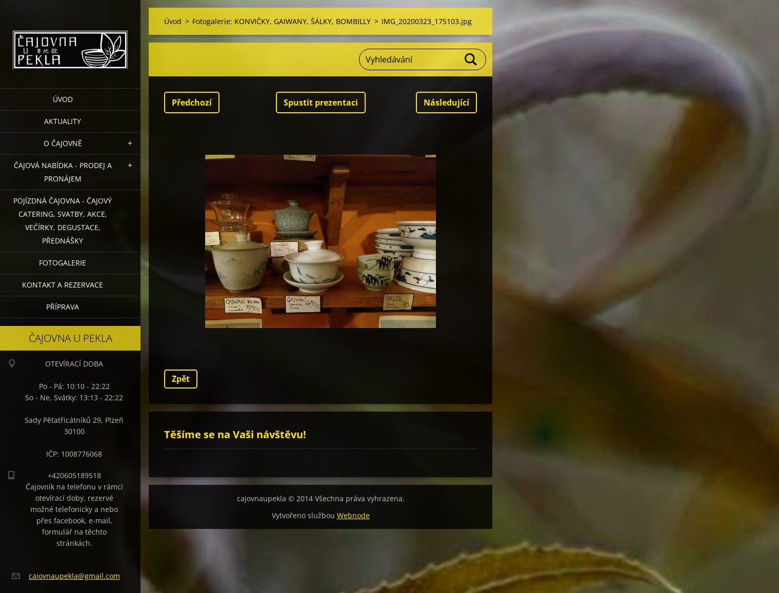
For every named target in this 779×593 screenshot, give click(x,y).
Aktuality (62, 121)
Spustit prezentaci (321, 102)
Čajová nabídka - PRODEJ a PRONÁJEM (63, 171)
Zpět (181, 378)
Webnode (353, 515)
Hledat (471, 59)
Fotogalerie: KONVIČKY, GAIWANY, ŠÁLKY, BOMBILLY (281, 21)
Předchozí (192, 102)
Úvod (63, 99)
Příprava (62, 307)
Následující (446, 102)
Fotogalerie (62, 263)
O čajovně (63, 143)
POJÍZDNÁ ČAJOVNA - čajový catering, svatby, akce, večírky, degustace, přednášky (62, 221)
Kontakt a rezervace (62, 285)
